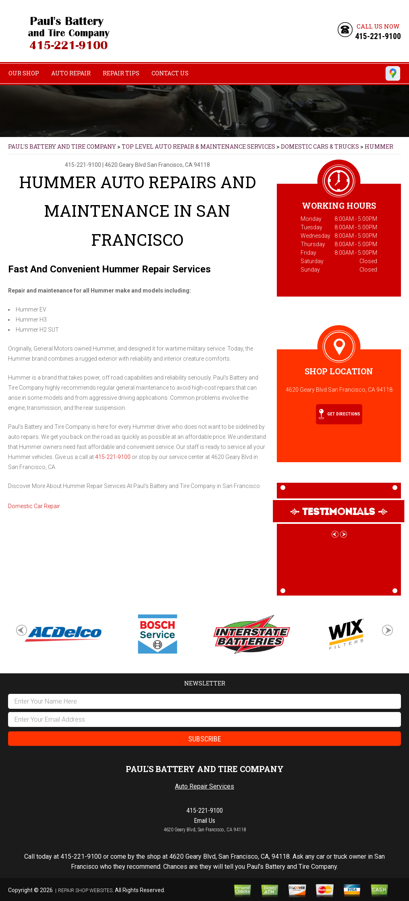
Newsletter (204, 683)
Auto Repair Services (204, 786)
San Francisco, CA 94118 (178, 165)
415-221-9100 (378, 36)
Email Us (204, 820)
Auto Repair (71, 73)
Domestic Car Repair (34, 506)
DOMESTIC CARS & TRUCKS (320, 146)
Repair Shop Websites (85, 890)
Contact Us (170, 73)
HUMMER (379, 146)
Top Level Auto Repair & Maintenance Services (198, 146)
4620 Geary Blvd (125, 165)
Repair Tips (121, 73)
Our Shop (23, 73)
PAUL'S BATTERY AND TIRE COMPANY (62, 146)
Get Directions (339, 414)
